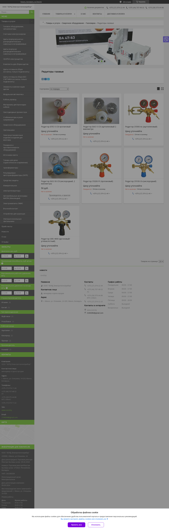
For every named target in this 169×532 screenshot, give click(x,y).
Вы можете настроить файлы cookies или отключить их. (83, 519)
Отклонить (95, 525)
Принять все (76, 525)
